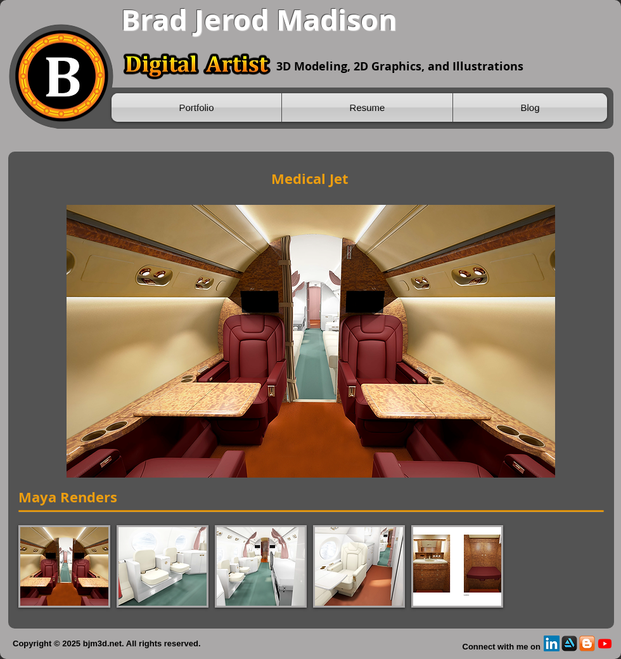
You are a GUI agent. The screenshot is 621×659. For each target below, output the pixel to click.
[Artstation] (569, 643)
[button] (64, 566)
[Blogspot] (587, 643)
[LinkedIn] (552, 643)
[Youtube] (605, 643)
